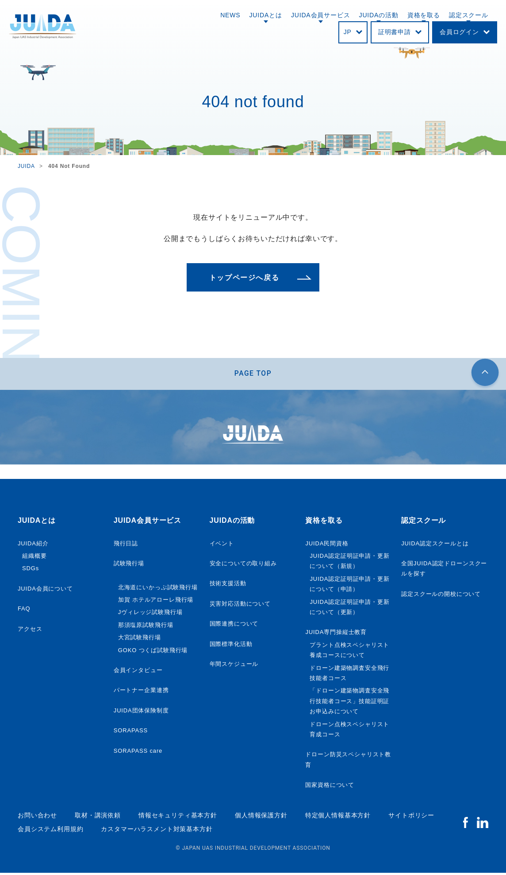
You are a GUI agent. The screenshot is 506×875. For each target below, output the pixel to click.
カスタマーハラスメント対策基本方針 (156, 830)
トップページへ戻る (244, 277)
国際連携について (234, 625)
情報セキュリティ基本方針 (177, 817)
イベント (222, 545)
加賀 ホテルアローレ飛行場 (156, 601)
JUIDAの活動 (379, 15)
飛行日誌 (126, 545)
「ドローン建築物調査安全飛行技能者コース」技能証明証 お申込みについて (349, 703)
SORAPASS (131, 732)
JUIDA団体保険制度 (141, 712)
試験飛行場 (129, 565)
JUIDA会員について (45, 590)
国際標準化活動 (231, 645)
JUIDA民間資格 (326, 545)
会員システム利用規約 (50, 830)
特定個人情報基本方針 (338, 817)
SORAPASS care (138, 752)
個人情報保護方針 (261, 817)
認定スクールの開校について (441, 595)
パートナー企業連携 (141, 692)
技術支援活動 (228, 585)
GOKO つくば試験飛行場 (153, 652)
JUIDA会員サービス (320, 15)
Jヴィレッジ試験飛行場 (150, 614)
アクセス (30, 630)
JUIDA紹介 (33, 545)
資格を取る (423, 15)
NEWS (230, 15)
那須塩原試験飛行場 (145, 626)
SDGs (30, 570)
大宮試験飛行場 (139, 639)
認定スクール (468, 15)
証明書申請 (394, 31)
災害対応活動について (240, 605)
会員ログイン (459, 31)
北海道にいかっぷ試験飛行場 (158, 589)
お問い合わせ (37, 817)
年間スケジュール (234, 665)
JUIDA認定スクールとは (434, 545)
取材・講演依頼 (98, 817)
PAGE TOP (253, 374)
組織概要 (34, 557)
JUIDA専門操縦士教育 (336, 634)
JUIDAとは (265, 15)
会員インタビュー (138, 672)
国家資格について (329, 786)
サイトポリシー (411, 817)
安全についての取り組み (243, 565)
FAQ (24, 610)
